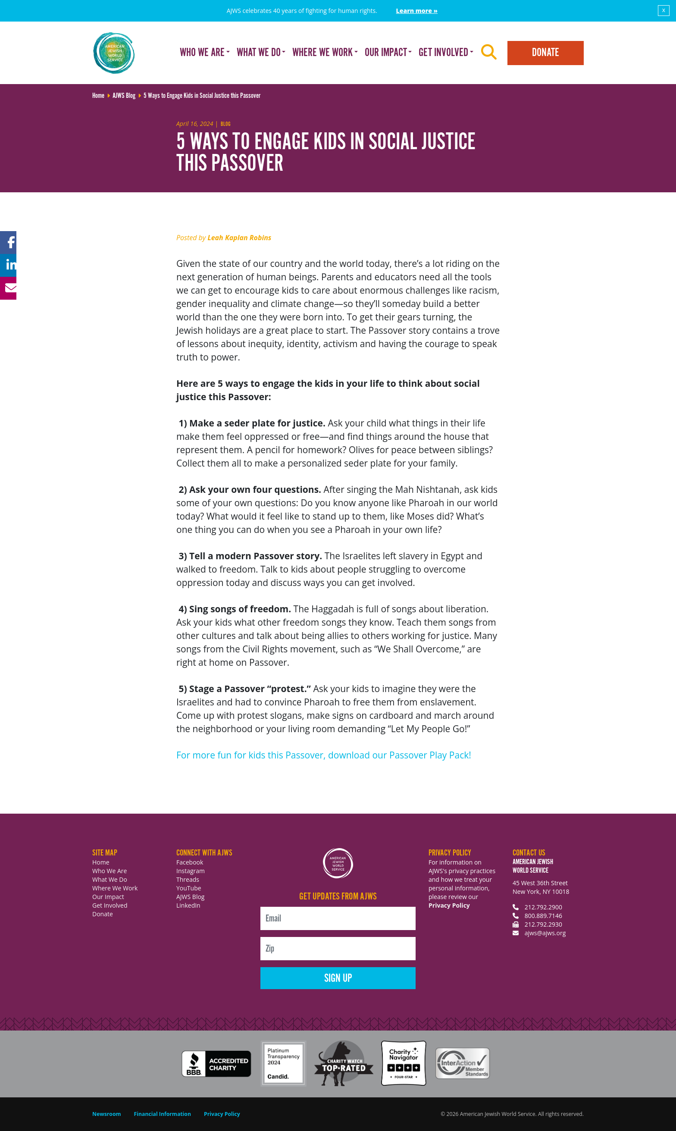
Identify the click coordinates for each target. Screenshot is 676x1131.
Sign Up (338, 978)
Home (101, 862)
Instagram (190, 871)
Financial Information (162, 1114)
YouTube (188, 888)
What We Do (109, 879)
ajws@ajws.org (545, 933)
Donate (545, 53)
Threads (187, 879)
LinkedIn (188, 905)
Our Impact (108, 897)
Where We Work (115, 888)
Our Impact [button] (386, 53)
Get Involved (110, 905)
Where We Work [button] (322, 53)
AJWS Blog (190, 897)
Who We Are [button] (202, 53)
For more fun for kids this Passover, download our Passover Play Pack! (323, 755)
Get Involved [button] (443, 53)
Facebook (189, 862)
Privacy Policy (449, 905)
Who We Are (109, 871)
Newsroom (106, 1114)
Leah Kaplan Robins (239, 237)
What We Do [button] (259, 53)
